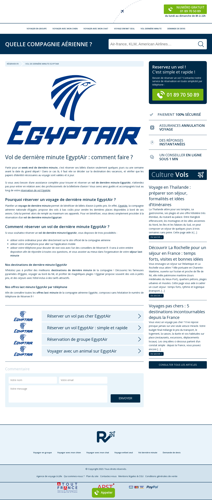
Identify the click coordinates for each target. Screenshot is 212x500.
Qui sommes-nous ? (74, 476)
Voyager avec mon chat (95, 28)
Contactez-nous (108, 476)
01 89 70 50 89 (178, 95)
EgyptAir (122, 205)
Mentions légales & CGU (131, 476)
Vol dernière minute (151, 28)
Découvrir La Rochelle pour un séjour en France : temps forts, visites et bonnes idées (177, 253)
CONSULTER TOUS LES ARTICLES (178, 364)
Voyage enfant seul (124, 28)
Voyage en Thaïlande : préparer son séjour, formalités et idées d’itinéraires (170, 195)
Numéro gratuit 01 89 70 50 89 (185, 9)
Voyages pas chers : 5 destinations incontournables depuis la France (177, 311)
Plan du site (92, 476)
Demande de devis (176, 28)
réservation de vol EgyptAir (35, 190)
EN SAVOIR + (156, 237)
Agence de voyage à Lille (49, 476)
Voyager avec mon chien (65, 28)
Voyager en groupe (37, 28)
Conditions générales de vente (161, 476)
